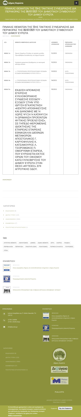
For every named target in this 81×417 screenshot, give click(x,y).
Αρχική (41, 17)
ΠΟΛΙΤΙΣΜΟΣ (44, 246)
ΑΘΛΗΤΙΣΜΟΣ (24, 243)
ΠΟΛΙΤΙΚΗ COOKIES (58, 402)
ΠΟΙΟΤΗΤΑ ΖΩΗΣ (31, 246)
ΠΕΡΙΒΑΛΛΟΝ (9, 246)
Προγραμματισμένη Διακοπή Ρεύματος (25, 279)
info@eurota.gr (13, 327)
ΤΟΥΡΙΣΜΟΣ (70, 246)
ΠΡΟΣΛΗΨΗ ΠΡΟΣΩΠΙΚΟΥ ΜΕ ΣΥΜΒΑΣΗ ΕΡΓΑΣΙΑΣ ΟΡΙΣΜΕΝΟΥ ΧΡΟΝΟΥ (37, 290)
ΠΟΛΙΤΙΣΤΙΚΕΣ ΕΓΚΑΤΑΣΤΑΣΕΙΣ (17, 227)
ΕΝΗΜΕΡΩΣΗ (11, 223)
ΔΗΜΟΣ (33, 243)
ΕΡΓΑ (53, 243)
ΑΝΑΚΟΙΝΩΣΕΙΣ (15, 36)
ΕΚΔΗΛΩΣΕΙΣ (11, 211)
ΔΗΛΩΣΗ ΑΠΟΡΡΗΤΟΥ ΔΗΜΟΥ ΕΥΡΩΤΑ (58, 400)
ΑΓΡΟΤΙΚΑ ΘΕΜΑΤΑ (11, 243)
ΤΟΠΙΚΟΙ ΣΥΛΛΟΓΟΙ (57, 246)
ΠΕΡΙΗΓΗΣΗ (20, 246)
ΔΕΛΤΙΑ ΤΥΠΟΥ (11, 215)
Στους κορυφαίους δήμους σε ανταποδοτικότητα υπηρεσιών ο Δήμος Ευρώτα (37, 268)
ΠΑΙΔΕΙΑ (67, 243)
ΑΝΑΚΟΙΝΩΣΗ (7, 180)
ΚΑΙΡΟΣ (60, 243)
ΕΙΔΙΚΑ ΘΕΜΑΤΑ (44, 243)
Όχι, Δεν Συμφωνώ (65, 409)
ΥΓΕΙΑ (6, 250)
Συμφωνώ (54, 409)
